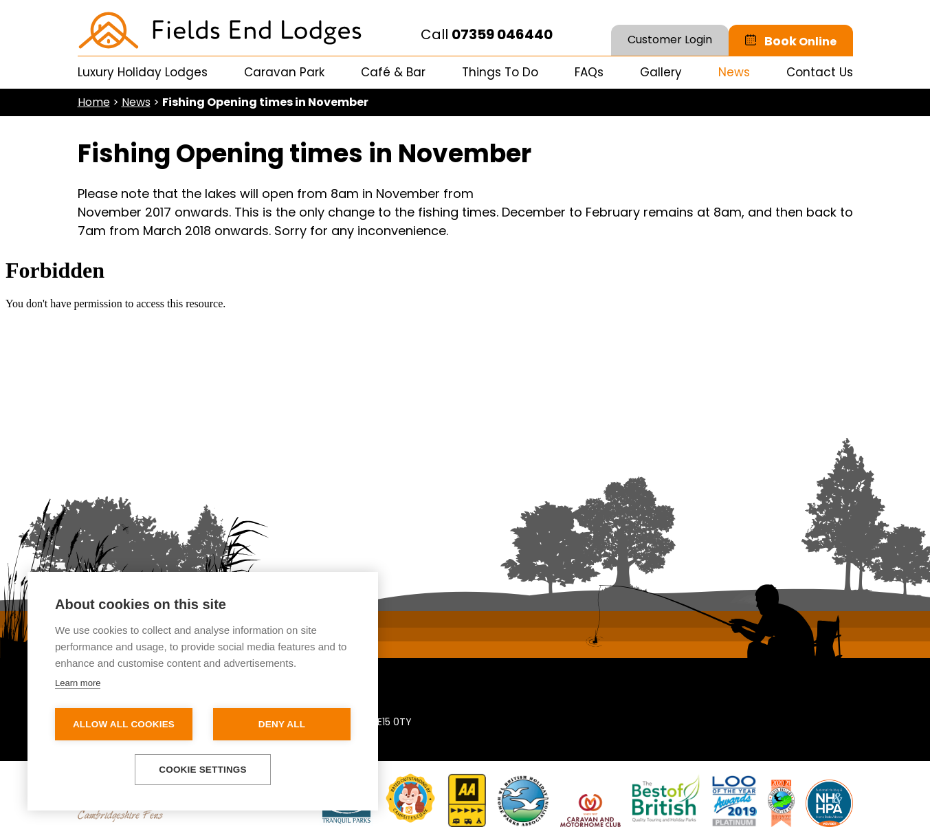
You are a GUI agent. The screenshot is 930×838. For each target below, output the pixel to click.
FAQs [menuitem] (589, 72)
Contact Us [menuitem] (819, 72)
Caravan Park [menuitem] (284, 72)
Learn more (77, 683)
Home (94, 102)
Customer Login (670, 39)
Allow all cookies (124, 724)
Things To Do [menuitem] (500, 72)
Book (800, 41)
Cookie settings (203, 769)
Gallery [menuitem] (661, 72)
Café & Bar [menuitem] (393, 72)
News (136, 102)
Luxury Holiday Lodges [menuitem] (143, 72)
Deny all (281, 724)
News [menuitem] (734, 72)
